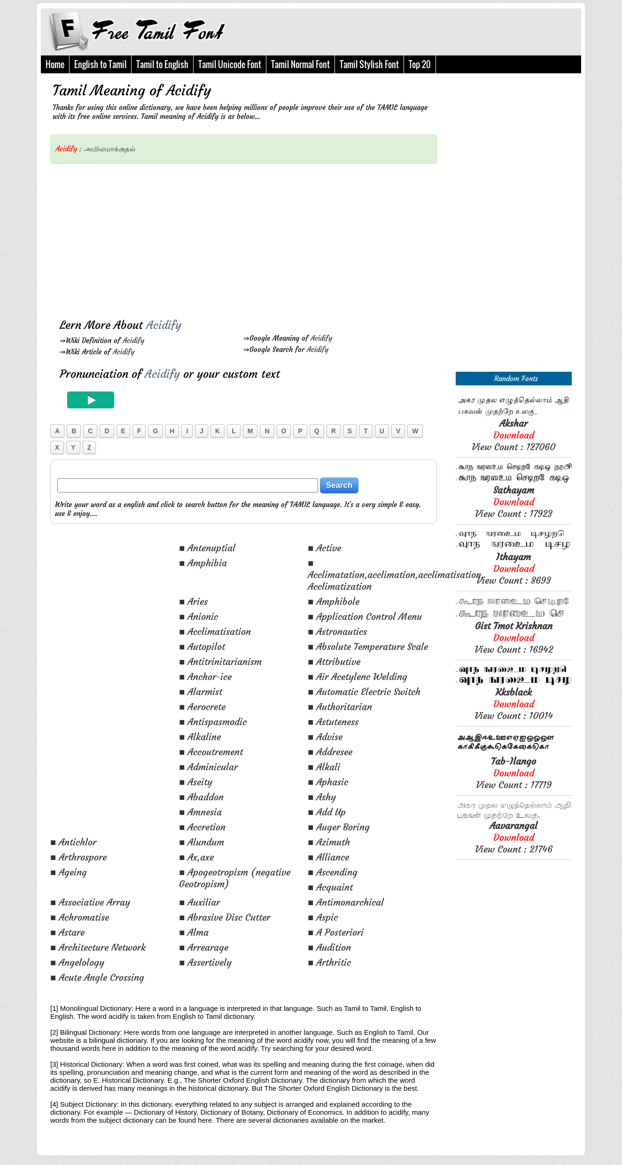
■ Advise (325, 737)
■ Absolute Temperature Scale (368, 646)
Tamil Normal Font (300, 64)
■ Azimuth (329, 842)
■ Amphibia (203, 563)
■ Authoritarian (340, 706)
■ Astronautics (337, 631)
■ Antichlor (73, 842)
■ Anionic (198, 616)
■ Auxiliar (199, 902)
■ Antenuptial (207, 548)
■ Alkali (324, 767)
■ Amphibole (333, 601)
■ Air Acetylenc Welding (357, 676)
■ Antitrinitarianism (220, 661)
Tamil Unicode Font (229, 64)
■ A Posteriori (336, 932)
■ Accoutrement (211, 752)
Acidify (133, 340)
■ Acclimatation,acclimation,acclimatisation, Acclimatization (396, 574)
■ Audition (329, 947)
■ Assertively (205, 962)
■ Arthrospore (78, 857)
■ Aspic (323, 917)
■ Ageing (68, 872)
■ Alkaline (200, 737)
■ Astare (67, 932)
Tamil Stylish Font (369, 64)
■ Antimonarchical (346, 902)
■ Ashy (322, 797)
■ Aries (193, 601)
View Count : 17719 (514, 772)
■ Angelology (77, 962)
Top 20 (420, 64)
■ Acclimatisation (215, 631)
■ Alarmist (200, 691)
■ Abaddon (201, 797)
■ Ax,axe (196, 857)
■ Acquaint (330, 887)
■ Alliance (328, 857)
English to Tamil (100, 64)
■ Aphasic (328, 782)
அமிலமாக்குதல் (109, 148)
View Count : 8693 (513, 568)
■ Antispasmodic (213, 721)
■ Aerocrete (202, 706)
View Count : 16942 (513, 637)
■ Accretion (202, 827)
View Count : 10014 (513, 703)
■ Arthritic (329, 962)
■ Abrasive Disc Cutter (224, 917)
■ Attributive (334, 661)
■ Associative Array (90, 902)
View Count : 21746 (513, 837)
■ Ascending (333, 872)
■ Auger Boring (339, 827)
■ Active (324, 548)
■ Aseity (195, 782)
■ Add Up (327, 812)
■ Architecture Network (98, 947)
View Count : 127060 (513, 435)
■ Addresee (330, 752)
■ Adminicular (208, 767)
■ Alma (194, 932)
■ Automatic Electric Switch (364, 691)
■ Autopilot (202, 646)
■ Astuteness (333, 721)
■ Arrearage (203, 947)
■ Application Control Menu (365, 616)
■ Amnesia (200, 812)
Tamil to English (162, 64)
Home (55, 64)
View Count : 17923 (513, 501)
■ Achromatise (79, 917)
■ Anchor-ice (205, 676)
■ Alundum (201, 842)
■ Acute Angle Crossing (97, 977)
